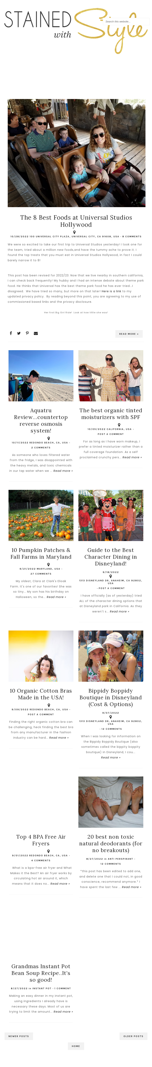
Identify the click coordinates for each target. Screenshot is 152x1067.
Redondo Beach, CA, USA (48, 440)
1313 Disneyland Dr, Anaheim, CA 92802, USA (110, 580)
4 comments (41, 860)
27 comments (41, 573)
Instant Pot (41, 988)
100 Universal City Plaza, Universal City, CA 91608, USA (74, 234)
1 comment (62, 988)
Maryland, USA (48, 566)
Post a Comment (111, 434)
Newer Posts (19, 1036)
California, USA (119, 427)
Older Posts (133, 1036)
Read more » (129, 334)
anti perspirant (120, 858)
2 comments (41, 447)
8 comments (132, 236)
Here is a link (111, 291)
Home (76, 1046)
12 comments (112, 729)
